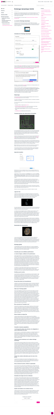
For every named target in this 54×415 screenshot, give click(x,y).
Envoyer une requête (46, 1)
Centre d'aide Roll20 (4, 5)
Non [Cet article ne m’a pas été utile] (28, 398)
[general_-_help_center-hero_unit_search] (44, 5)
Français (51, 1)
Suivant (38, 402)
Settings (20, 65)
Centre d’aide (9, 1)
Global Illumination (18, 97)
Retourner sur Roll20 (41, 1)
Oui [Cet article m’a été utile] (25, 398)
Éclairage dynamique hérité (18, 5)
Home (3, 8)
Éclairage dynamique (10, 5)
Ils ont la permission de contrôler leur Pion (20, 106)
